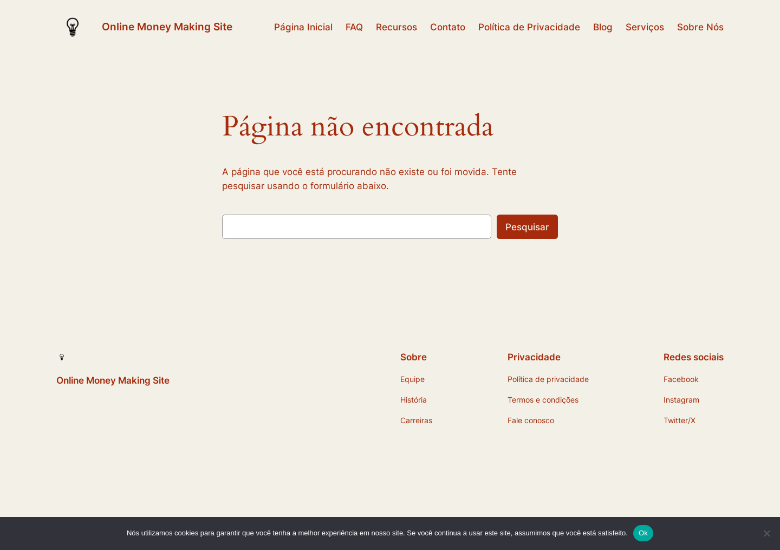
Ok (643, 533)
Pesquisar (527, 227)
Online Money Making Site (167, 26)
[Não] (766, 533)
